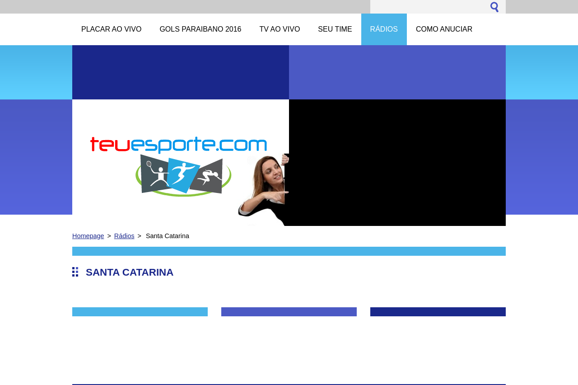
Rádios (124, 235)
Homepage (88, 235)
